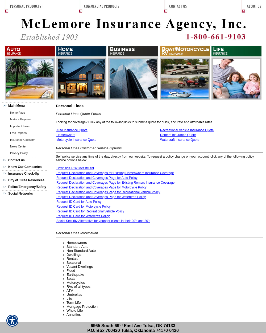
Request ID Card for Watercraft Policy (83, 216)
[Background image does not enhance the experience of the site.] (26, 105)
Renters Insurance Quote (178, 135)
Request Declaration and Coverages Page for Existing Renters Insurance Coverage (115, 182)
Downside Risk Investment (75, 168)
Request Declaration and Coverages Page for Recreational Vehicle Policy (108, 192)
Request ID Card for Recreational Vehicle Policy (90, 211)
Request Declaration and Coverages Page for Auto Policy (97, 178)
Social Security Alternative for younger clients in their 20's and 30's (103, 221)
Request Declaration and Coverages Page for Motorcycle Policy (101, 187)
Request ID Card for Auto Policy (78, 202)
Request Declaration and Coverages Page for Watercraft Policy (101, 197)
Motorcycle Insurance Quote (76, 140)
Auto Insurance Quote (72, 130)
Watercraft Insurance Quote (179, 140)
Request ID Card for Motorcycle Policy (83, 206)
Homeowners (65, 135)
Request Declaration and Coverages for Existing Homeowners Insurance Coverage (115, 173)
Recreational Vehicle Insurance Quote (187, 130)
